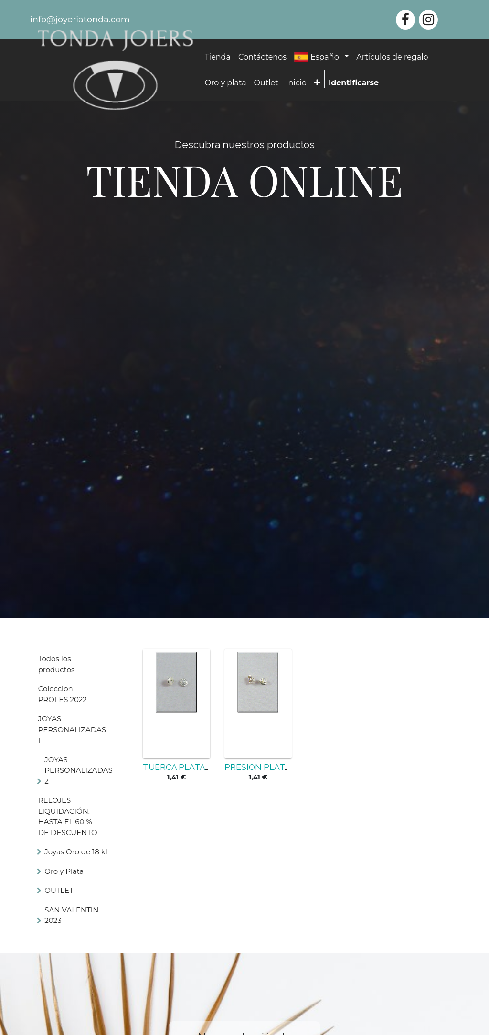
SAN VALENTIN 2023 (71, 915)
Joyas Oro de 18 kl (75, 851)
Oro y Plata (64, 871)
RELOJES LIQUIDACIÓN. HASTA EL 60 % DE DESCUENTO (67, 816)
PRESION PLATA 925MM (272, 767)
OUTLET (58, 890)
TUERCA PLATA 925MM (189, 767)
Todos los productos (56, 664)
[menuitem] (217, 57)
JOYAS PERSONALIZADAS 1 (72, 729)
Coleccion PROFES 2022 (62, 694)
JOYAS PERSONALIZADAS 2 (78, 770)
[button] (317, 83)
